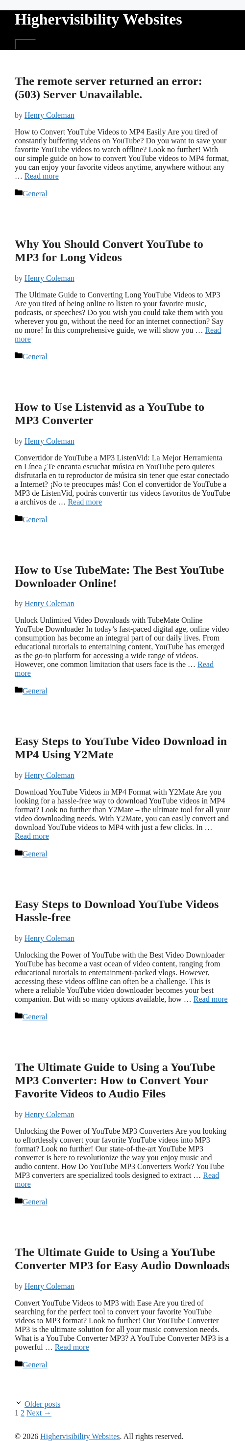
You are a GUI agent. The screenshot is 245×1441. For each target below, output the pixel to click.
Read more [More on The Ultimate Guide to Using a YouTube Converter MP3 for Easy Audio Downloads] (72, 1347)
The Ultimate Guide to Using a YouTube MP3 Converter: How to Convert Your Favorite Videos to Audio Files (115, 1080)
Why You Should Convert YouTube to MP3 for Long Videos (109, 251)
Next (38, 1413)
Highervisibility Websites (98, 19)
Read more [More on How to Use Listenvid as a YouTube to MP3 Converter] (85, 502)
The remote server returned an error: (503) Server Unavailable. (108, 88)
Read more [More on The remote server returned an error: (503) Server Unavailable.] (41, 176)
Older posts (42, 1404)
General (35, 193)
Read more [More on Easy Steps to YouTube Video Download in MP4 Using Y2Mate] (32, 836)
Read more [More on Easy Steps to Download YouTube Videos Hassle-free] (211, 999)
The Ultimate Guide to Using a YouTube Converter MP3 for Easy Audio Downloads (122, 1259)
